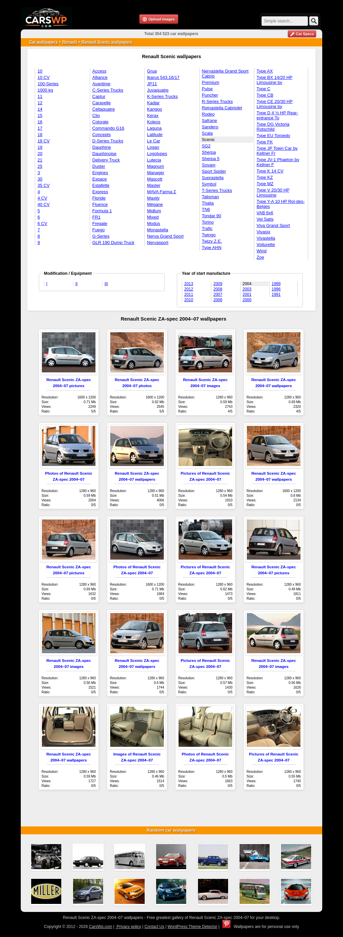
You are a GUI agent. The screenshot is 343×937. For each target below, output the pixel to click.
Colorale (100, 121)
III (106, 283)
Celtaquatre (103, 109)
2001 (247, 294)
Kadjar (153, 102)
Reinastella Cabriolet (222, 107)
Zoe (260, 257)
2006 (217, 300)
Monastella (157, 229)
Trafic (207, 228)
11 (40, 96)
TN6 (206, 209)
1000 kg (45, 90)
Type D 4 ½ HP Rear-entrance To (277, 115)
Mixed (153, 217)
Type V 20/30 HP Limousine (273, 193)
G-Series (101, 236)
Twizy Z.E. (212, 241)
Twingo (209, 234)
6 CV (42, 223)
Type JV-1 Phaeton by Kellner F (278, 162)
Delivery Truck (106, 159)
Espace (99, 179)
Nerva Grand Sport (165, 236)
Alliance (100, 77)
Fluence (100, 204)
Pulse (207, 88)
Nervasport (157, 242)
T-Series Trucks (217, 190)
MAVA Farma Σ (161, 191)
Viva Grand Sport (273, 225)
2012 (188, 289)
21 (40, 159)
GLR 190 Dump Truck (113, 242)
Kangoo (154, 109)
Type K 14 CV (270, 170)
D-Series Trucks (107, 140)
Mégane (155, 204)
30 (40, 179)
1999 (276, 283)
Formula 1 (102, 210)
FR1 (96, 217)
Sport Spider (214, 171)
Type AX (265, 71)
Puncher (210, 95)
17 (40, 128)
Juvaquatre (157, 90)
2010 (188, 300)
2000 (247, 300)
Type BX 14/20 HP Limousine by (274, 80)
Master (153, 185)
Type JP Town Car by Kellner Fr (277, 151)
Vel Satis (265, 219)
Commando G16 (108, 128)
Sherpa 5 (211, 158)
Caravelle (101, 102)
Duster (98, 166)
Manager (155, 172)
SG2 (206, 145)
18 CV (44, 140)
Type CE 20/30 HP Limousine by (275, 104)
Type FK (265, 141)
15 (40, 115)
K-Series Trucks (162, 96)
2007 (217, 294)
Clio (96, 115)
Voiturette (266, 244)
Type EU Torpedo (273, 135)
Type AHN (212, 247)
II (76, 283)
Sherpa (209, 152)
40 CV (44, 204)
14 (40, 109)
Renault (69, 42)
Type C (263, 88)
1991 (276, 294)
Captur (99, 96)
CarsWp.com (100, 926)
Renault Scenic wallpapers (106, 42)
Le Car (153, 140)
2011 (188, 294)
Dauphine (101, 147)
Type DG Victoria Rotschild (273, 127)
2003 (247, 289)
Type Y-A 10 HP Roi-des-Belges (281, 204)
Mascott (154, 179)
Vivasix (263, 231)
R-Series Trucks (217, 101)
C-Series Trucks (107, 90)
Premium (210, 82)
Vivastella (266, 238)
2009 (217, 283)
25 (40, 166)
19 (40, 147)
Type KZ (265, 177)
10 (40, 71)
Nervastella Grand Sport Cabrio (225, 74)
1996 (276, 289)
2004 (247, 283)
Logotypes (157, 153)
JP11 (152, 83)
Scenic (208, 139)
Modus (153, 223)
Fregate (100, 223)
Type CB (265, 95)
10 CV (44, 77)
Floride (99, 198)
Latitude (154, 134)
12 (40, 102)
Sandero (210, 126)
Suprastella (213, 177)
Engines (100, 172)
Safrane (209, 120)
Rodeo (208, 114)
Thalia (208, 203)
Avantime (101, 83)
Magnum (155, 166)
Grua (152, 71)
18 (40, 134)
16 (40, 121)
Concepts (101, 134)
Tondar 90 (211, 215)
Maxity (153, 198)
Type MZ (265, 183)
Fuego (98, 229)
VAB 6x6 (265, 212)
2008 (217, 289)
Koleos (153, 121)
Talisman (210, 196)
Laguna (154, 128)
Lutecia (154, 159)
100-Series (48, 83)
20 (40, 153)
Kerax (152, 115)
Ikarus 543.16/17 (163, 77)
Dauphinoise (104, 153)
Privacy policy (128, 926)
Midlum (154, 210)
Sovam (208, 164)
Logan (153, 147)
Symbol (209, 184)
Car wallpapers (43, 42)
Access (99, 71)
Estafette (101, 185)
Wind (262, 250)
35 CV (44, 185)
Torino (208, 222)
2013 (188, 283)
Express (100, 191)
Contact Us (154, 926)
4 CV (42, 198)
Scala (207, 133)
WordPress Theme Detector (192, 926)
